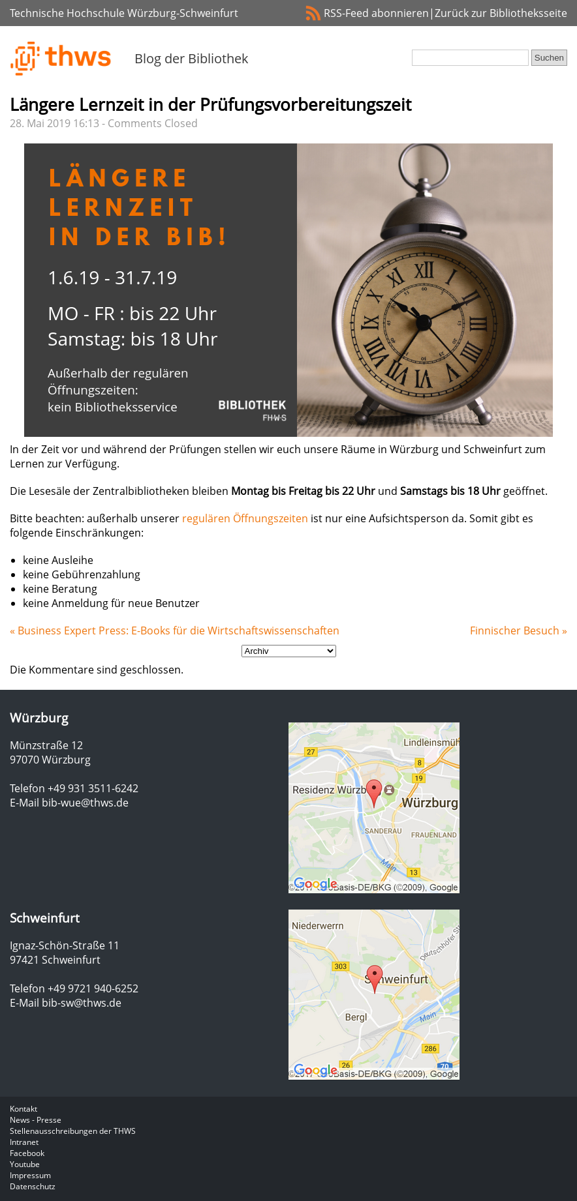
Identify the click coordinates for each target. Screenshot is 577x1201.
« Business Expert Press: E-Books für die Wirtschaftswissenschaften (174, 630)
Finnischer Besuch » (518, 630)
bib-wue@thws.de (85, 802)
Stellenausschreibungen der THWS (73, 1130)
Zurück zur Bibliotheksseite (501, 13)
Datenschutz (32, 1186)
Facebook (27, 1153)
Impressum (30, 1175)
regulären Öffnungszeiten (245, 518)
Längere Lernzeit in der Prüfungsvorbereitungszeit (210, 104)
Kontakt (23, 1108)
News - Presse (35, 1119)
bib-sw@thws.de (81, 1003)
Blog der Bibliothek (191, 58)
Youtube (25, 1164)
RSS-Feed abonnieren (376, 13)
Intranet (24, 1142)
